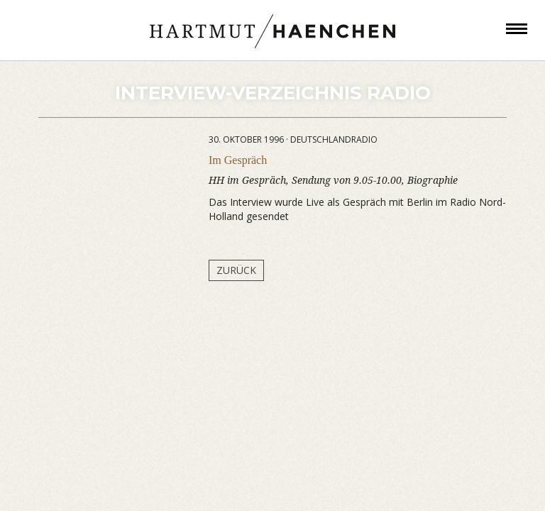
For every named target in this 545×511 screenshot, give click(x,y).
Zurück (236, 270)
